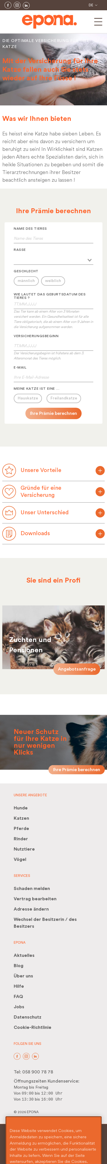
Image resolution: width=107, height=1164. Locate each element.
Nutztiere (24, 849)
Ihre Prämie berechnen (53, 413)
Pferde (21, 828)
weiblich (53, 281)
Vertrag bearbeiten (35, 899)
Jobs (19, 1007)
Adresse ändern (31, 909)
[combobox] (53, 259)
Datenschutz (27, 1017)
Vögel (20, 859)
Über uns (23, 976)
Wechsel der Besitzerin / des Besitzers (45, 923)
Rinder (21, 839)
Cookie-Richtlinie (32, 1027)
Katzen (21, 818)
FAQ (18, 996)
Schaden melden (32, 888)
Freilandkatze (64, 398)
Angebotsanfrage (77, 669)
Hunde (21, 808)
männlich (26, 281)
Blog (18, 965)
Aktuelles (24, 955)
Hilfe (19, 986)
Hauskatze (28, 398)
